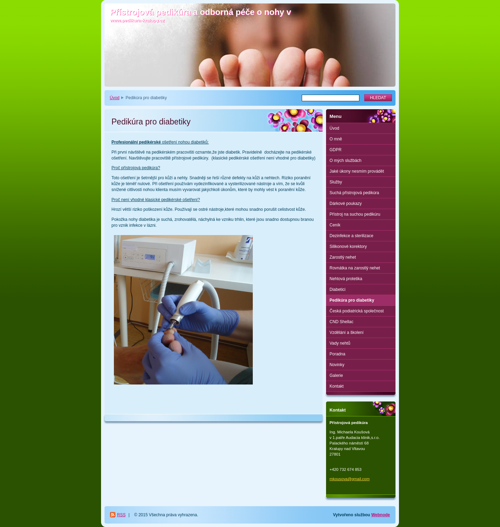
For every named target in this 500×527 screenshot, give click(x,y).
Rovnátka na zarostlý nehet (355, 268)
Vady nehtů (340, 343)
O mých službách (345, 160)
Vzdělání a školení (347, 332)
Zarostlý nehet (343, 257)
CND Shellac (341, 321)
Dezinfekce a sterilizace (351, 235)
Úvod (114, 97)
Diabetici (337, 289)
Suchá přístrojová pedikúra (354, 192)
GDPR (336, 149)
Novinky (337, 364)
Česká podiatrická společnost (357, 311)
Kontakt (337, 386)
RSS (121, 514)
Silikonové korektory (348, 246)
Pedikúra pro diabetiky (352, 300)
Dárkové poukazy (346, 203)
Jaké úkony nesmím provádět (357, 171)
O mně (336, 139)
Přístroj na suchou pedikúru (355, 214)
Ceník (335, 225)
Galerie (336, 375)
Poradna (337, 354)
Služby (336, 182)
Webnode (380, 514)
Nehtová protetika (346, 278)
